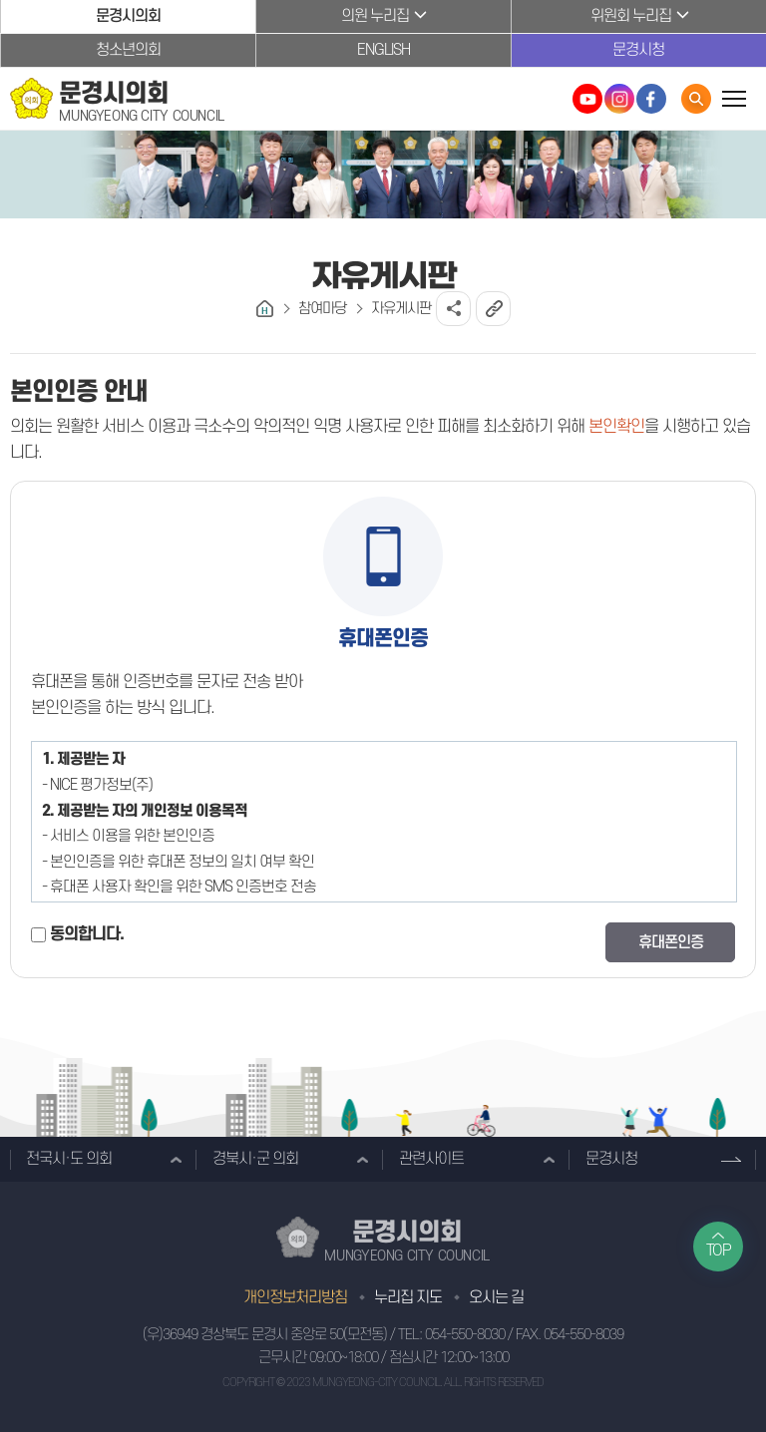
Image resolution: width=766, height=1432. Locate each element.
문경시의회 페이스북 (651, 99)
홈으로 (264, 308)
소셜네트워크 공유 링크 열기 (453, 308)
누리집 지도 (408, 1297)
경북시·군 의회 (255, 1159)
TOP (718, 1250)
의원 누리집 (375, 16)
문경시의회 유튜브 (587, 99)
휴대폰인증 (670, 942)
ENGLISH (383, 50)
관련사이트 (431, 1159)
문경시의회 (128, 16)
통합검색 (696, 99)
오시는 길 (496, 1297)
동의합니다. (87, 934)
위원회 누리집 (630, 16)
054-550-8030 (465, 1334)
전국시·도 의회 (69, 1159)
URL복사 (493, 308)
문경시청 (638, 50)
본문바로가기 (0, 0)
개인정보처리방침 (295, 1297)
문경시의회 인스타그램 (619, 99)
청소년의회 (128, 50)
